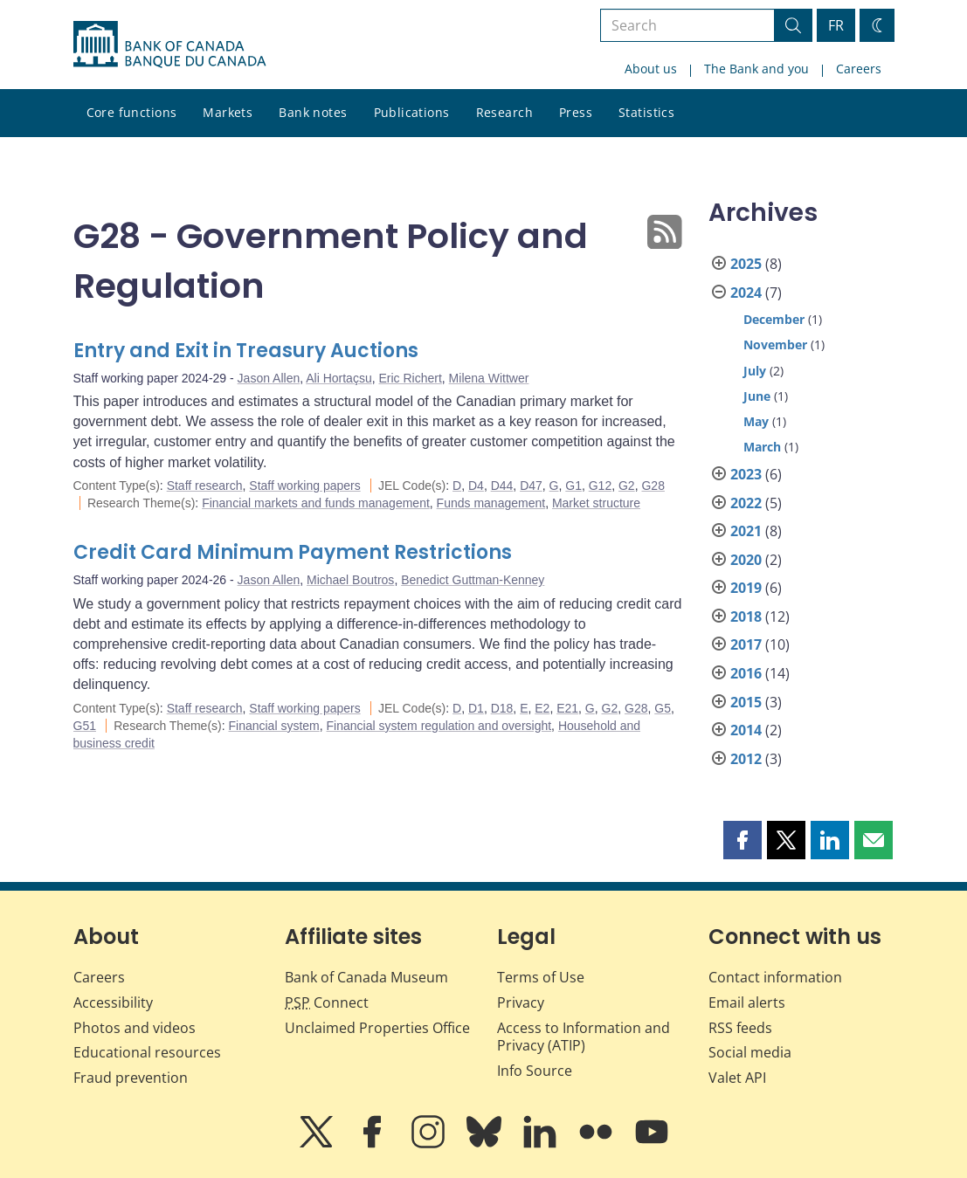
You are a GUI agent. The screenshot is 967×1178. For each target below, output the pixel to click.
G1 (573, 486)
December (774, 319)
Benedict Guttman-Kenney (472, 580)
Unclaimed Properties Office (377, 1027)
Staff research (205, 486)
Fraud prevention (130, 1077)
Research (504, 112)
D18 (502, 708)
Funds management (491, 503)
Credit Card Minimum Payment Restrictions (292, 552)
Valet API (737, 1077)
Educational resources (147, 1052)
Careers (858, 68)
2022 (746, 503)
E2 (542, 708)
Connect (327, 1002)
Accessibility (113, 1002)
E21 (567, 708)
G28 (652, 486)
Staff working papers (304, 486)
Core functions (131, 112)
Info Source (534, 1070)
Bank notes (313, 112)
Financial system (273, 726)
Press (575, 112)
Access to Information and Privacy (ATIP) (583, 1037)
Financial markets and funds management (316, 503)
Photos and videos (134, 1027)
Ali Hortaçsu (338, 378)
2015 (746, 702)
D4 (476, 486)
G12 (600, 486)
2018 (746, 616)
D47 (531, 486)
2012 (746, 758)
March (762, 446)
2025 (746, 263)
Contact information (775, 977)
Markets (227, 112)
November (775, 344)
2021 (746, 531)
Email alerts (746, 1002)
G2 (626, 486)
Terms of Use (540, 977)
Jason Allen (269, 378)
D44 (502, 486)
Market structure (596, 503)
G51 (84, 726)
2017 (746, 644)
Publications (412, 112)
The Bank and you (756, 68)
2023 (746, 474)
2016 (746, 673)
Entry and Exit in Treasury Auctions (245, 350)
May (756, 421)
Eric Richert (409, 378)
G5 (662, 708)
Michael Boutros (350, 580)
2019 (746, 587)
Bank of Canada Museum (366, 977)
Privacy (520, 1002)
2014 (746, 730)
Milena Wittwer (489, 378)
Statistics (646, 112)
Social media (749, 1052)
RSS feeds (740, 1027)
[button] (742, 840)
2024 (746, 292)
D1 (476, 708)
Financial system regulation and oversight (439, 726)
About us (651, 68)
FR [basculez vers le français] (836, 25)
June (756, 396)
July (754, 370)
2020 (746, 559)
